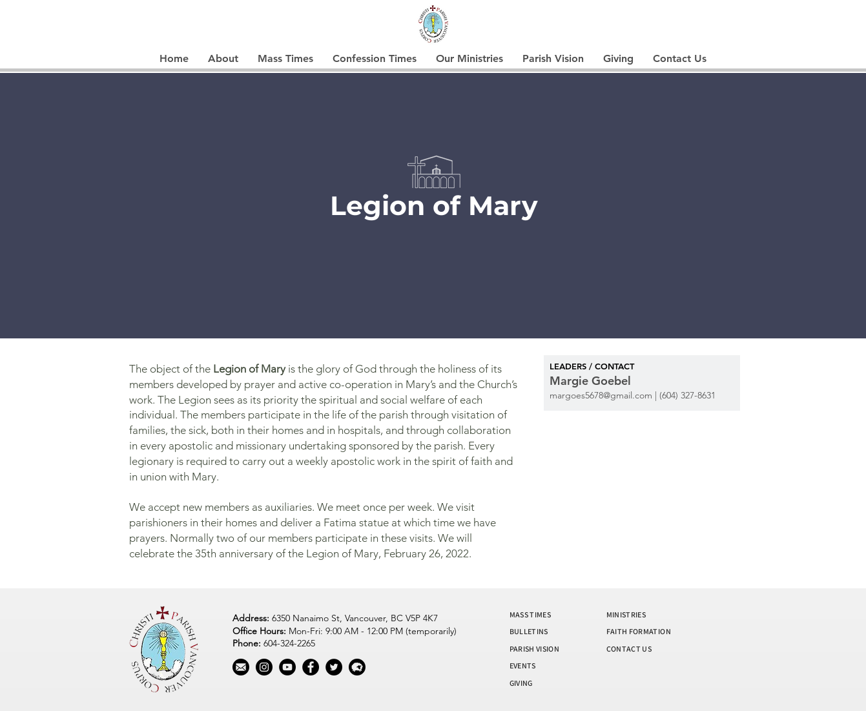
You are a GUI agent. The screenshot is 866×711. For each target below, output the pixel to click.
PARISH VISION (535, 649)
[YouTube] (287, 667)
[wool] (357, 667)
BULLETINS (529, 631)
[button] (223, 59)
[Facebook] (310, 667)
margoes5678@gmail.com (601, 395)
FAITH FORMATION (638, 631)
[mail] (240, 667)
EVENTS (523, 665)
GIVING (521, 683)
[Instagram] (264, 667)
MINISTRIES (626, 614)
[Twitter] (333, 667)
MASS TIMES (531, 614)
